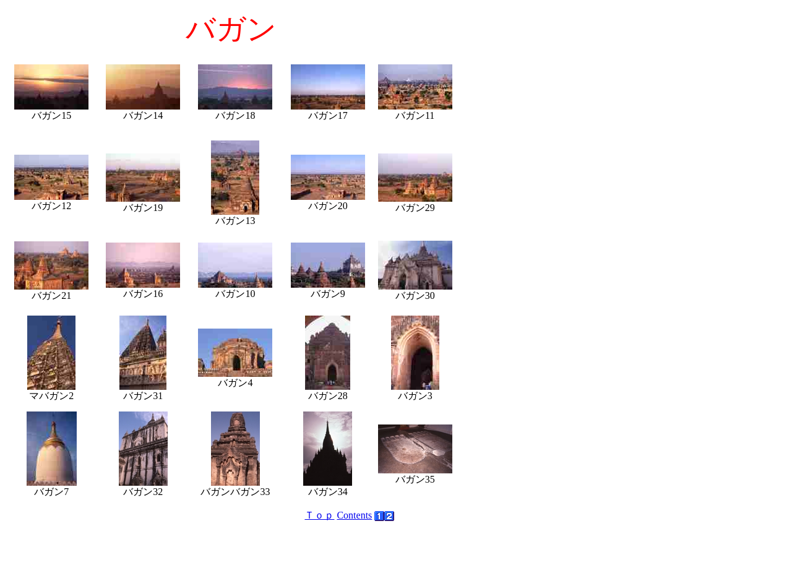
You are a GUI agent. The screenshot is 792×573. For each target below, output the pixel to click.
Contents (354, 515)
